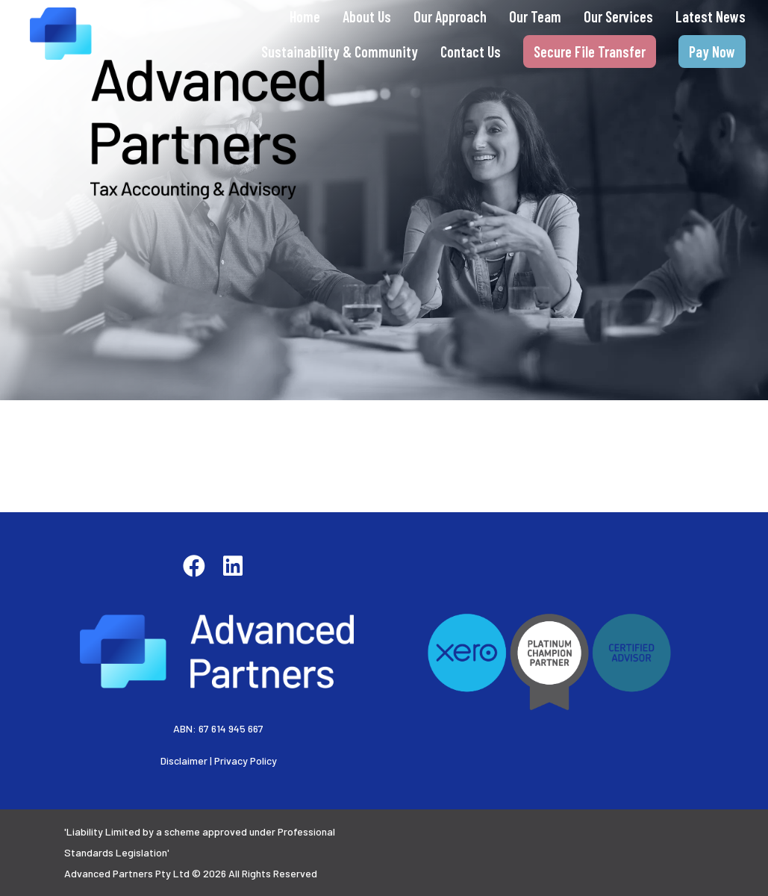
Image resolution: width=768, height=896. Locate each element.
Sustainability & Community (339, 51)
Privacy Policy (245, 760)
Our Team (535, 16)
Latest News (710, 16)
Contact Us (470, 51)
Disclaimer (183, 760)
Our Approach (450, 16)
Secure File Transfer (590, 51)
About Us (367, 16)
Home (305, 16)
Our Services (618, 16)
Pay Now (712, 51)
